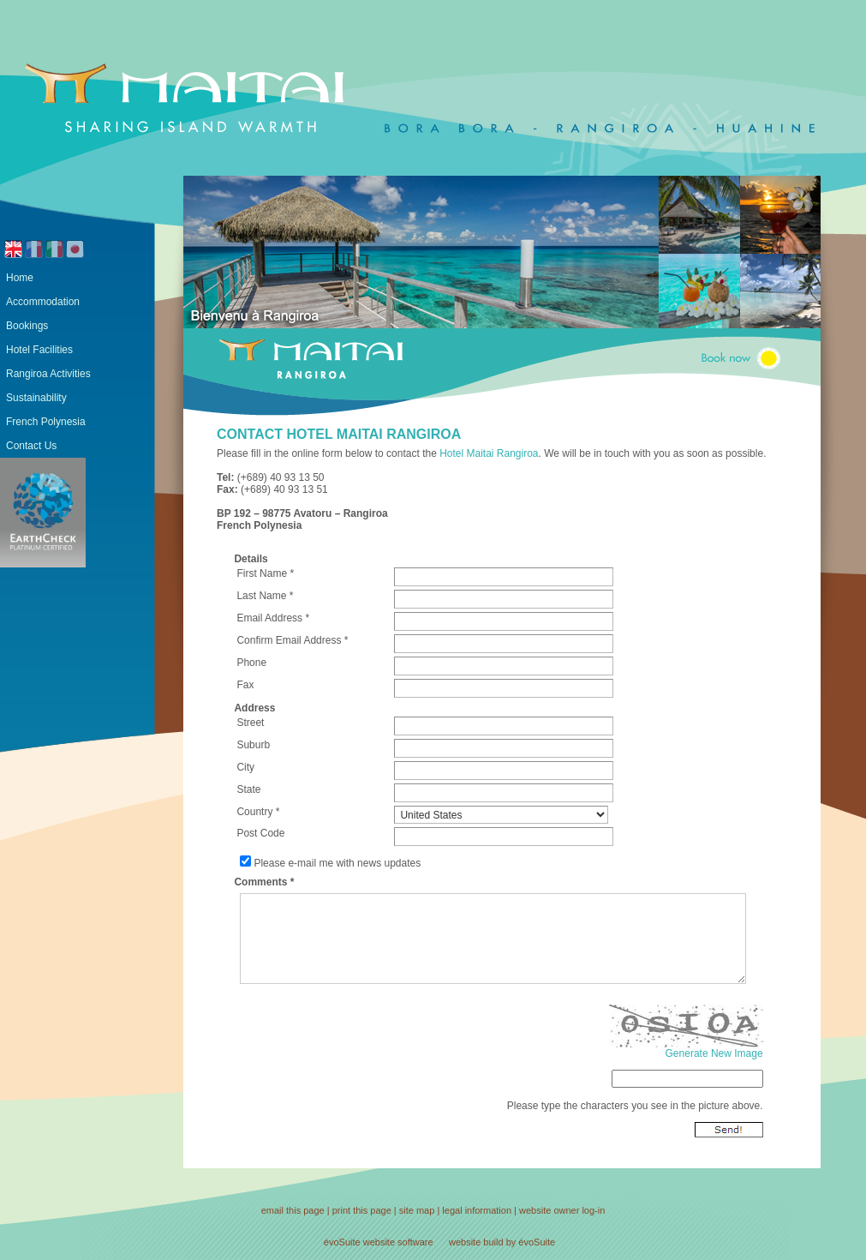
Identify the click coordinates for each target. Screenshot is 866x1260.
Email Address (269, 618)
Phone (251, 663)
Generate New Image (714, 1053)
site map (417, 1210)
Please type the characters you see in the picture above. (635, 1106)
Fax (245, 685)
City (245, 767)
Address (254, 708)
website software (398, 1242)
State (248, 789)
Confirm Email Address (288, 640)
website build (476, 1242)
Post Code (260, 833)
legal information (476, 1210)
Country (254, 812)
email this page (293, 1210)
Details (250, 559)
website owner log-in (562, 1210)
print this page (361, 1210)
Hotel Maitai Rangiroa (488, 453)
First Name (261, 573)
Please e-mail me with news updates (337, 863)
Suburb (253, 745)
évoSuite (342, 1242)
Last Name (261, 596)
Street (250, 723)
